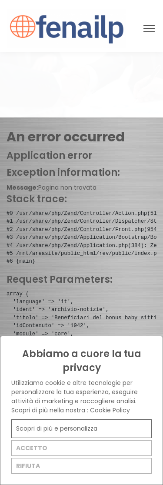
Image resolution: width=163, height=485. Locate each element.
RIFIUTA (28, 466)
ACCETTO (31, 448)
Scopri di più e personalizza (56, 428)
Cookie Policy (110, 410)
